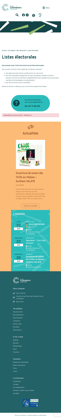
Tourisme (16, 352)
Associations (17, 330)
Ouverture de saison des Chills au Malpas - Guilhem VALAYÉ (35, 259)
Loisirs (15, 371)
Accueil (4, 50)
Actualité (16, 393)
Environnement (18, 318)
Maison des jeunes (19, 365)
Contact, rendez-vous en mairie (23, 390)
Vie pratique (11, 50)
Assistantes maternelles (20, 362)
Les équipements (18, 387)
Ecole (15, 368)
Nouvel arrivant (18, 312)
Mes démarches (21, 50)
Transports (16, 321)
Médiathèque (17, 346)
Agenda (15, 340)
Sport (15, 349)
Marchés (16, 343)
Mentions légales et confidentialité (37, 415)
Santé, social (17, 324)
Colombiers (17, 381)
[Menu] (46, 7)
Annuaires (16, 327)
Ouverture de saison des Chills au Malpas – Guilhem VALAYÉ (29, 177)
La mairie (16, 384)
